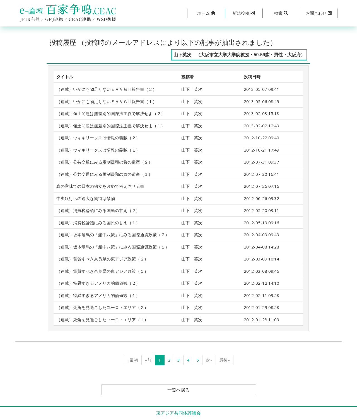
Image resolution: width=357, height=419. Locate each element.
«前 (148, 360)
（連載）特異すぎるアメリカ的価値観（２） (98, 283)
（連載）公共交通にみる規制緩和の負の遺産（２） (104, 162)
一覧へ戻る (178, 390)
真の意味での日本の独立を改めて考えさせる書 (100, 186)
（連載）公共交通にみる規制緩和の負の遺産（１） (104, 174)
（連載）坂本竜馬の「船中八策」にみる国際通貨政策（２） (112, 234)
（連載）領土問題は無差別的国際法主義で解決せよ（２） (110, 113)
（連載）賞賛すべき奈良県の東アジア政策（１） (102, 271)
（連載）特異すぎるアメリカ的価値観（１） (98, 295)
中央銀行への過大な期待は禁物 (85, 198)
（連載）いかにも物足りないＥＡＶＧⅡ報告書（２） (106, 89)
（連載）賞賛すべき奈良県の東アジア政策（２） (102, 259)
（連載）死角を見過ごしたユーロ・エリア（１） (102, 319)
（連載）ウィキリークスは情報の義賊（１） (98, 150)
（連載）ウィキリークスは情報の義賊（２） (98, 137)
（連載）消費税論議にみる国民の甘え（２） (98, 210)
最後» (224, 360)
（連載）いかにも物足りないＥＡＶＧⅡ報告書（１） (106, 101)
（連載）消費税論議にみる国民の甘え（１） (98, 222)
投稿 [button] (244, 13)
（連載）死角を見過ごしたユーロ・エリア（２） (102, 307)
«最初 (132, 360)
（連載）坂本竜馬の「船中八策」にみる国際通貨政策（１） (112, 247)
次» (209, 360)
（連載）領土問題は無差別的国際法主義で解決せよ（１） (110, 125)
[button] (206, 13)
